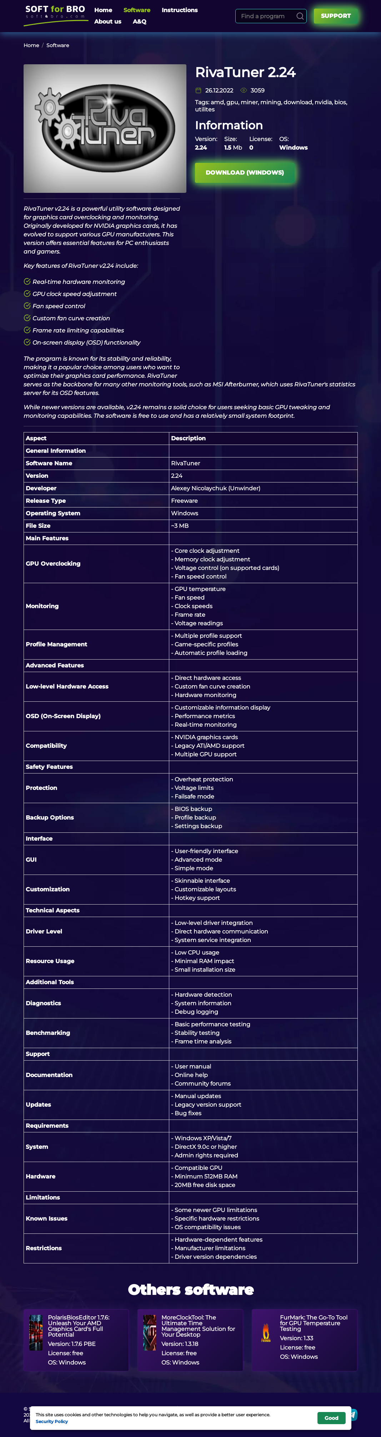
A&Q (139, 21)
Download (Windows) (245, 172)
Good (332, 1418)
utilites (205, 109)
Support (336, 15)
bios (340, 102)
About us (107, 21)
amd (217, 102)
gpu (232, 102)
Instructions (180, 10)
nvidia (323, 102)
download (298, 102)
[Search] (300, 16)
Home (103, 10)
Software (137, 10)
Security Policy (52, 1421)
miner (249, 102)
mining (270, 102)
